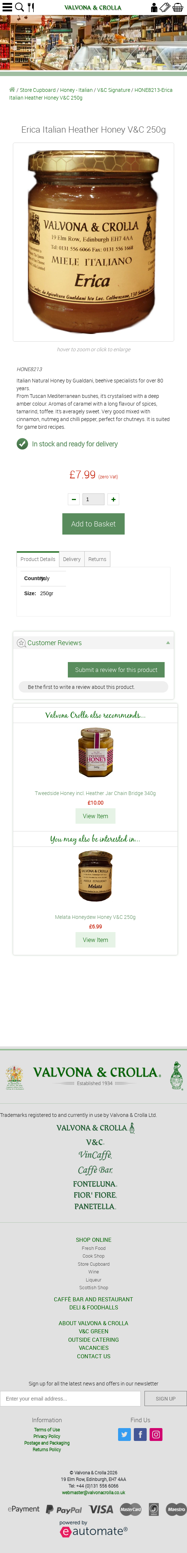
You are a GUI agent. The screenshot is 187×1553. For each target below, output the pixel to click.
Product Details (38, 559)
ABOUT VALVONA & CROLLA (93, 1323)
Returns (97, 559)
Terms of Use (47, 1429)
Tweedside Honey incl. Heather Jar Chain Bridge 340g (95, 793)
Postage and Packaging (47, 1443)
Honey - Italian (76, 89)
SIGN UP (166, 1398)
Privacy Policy (46, 1436)
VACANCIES (94, 1347)
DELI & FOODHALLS (93, 1307)
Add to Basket (93, 524)
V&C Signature (113, 89)
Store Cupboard (38, 89)
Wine (93, 1271)
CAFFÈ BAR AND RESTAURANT (93, 1299)
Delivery (72, 559)
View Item (95, 816)
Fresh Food (94, 1248)
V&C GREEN (94, 1331)
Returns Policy (47, 1449)
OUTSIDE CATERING (93, 1339)
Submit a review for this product (116, 670)
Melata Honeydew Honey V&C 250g (95, 916)
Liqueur (93, 1279)
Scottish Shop (93, 1287)
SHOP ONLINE (93, 1239)
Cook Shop (93, 1255)
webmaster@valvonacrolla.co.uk (93, 1492)
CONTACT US (93, 1356)
